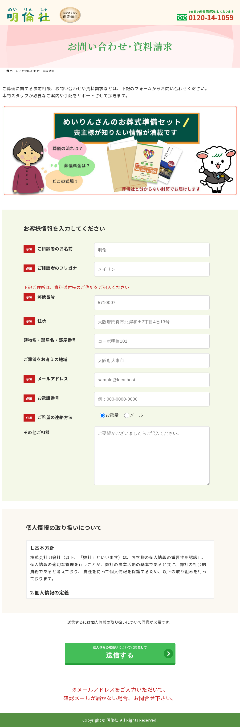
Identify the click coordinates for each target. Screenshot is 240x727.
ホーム (14, 71)
